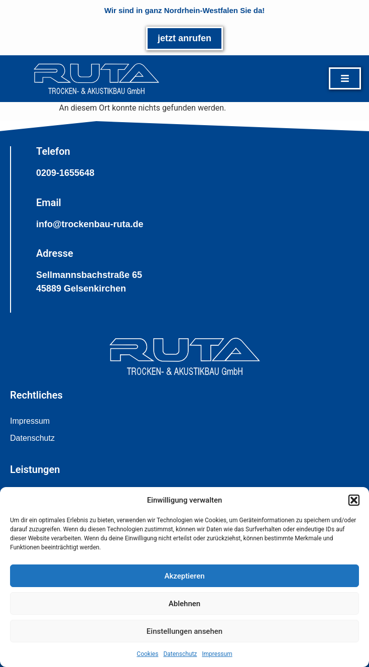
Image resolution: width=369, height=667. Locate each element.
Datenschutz (180, 653)
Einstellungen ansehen (184, 631)
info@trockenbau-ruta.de (90, 224)
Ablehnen (184, 603)
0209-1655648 (65, 173)
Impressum (217, 653)
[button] (354, 500)
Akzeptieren (184, 576)
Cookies (147, 653)
